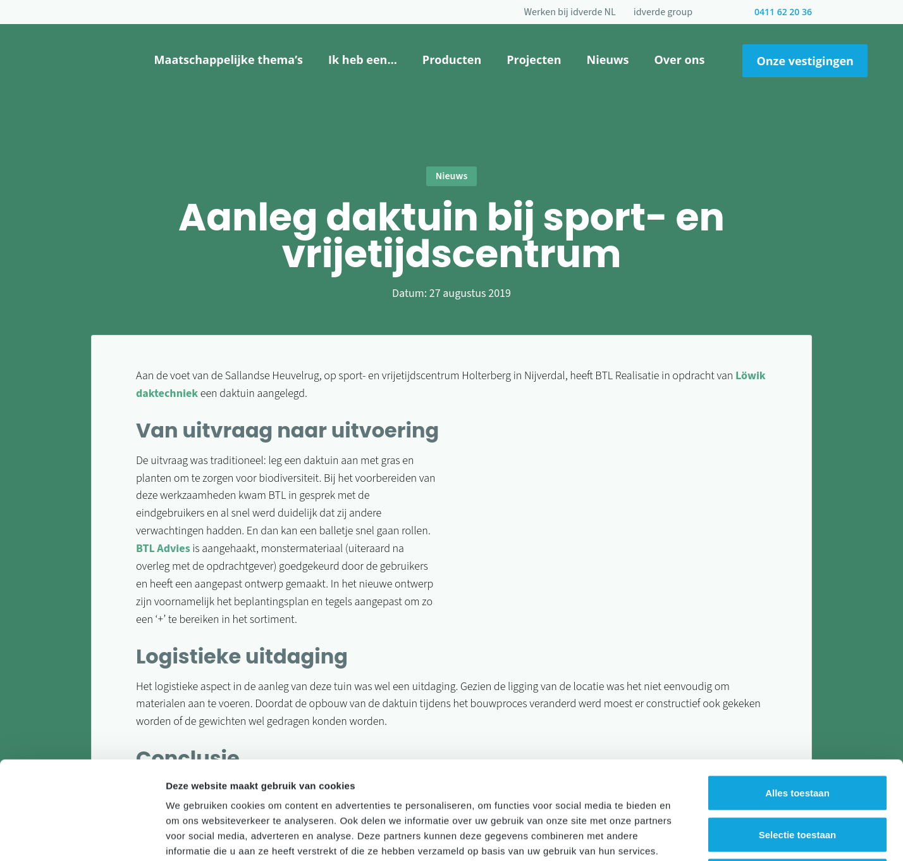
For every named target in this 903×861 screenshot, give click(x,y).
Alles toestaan (797, 694)
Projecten (534, 59)
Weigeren (797, 777)
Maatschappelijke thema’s (228, 59)
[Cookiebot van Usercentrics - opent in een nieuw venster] (82, 836)
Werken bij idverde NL (570, 12)
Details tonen (683, 836)
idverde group (663, 12)
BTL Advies (163, 548)
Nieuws (608, 59)
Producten (451, 59)
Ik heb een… (362, 59)
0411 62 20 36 (783, 11)
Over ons (679, 59)
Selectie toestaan (798, 736)
